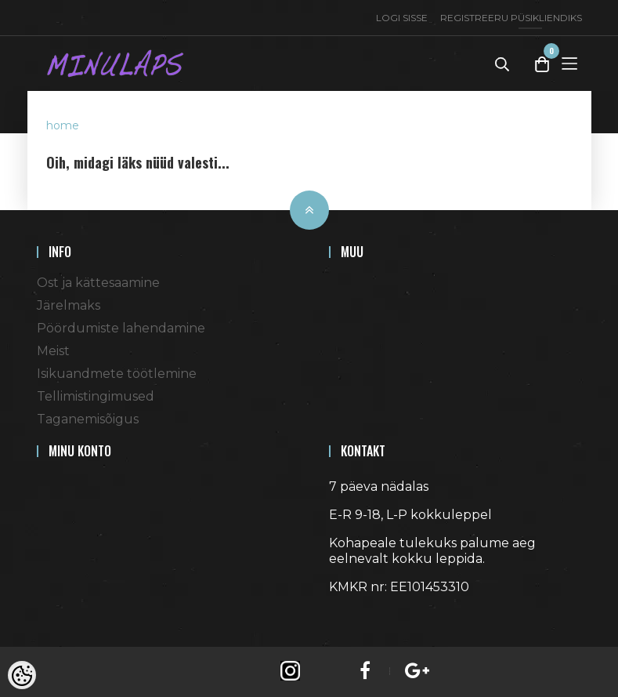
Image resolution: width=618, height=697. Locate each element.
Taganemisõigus (88, 419)
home (62, 125)
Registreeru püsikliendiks (511, 18)
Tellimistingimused (95, 396)
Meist (53, 350)
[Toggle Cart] (542, 64)
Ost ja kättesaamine (98, 282)
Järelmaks (68, 305)
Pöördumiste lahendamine (121, 328)
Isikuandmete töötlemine (117, 373)
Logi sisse (402, 18)
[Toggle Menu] (569, 63)
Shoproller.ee (356, 615)
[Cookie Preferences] (22, 675)
